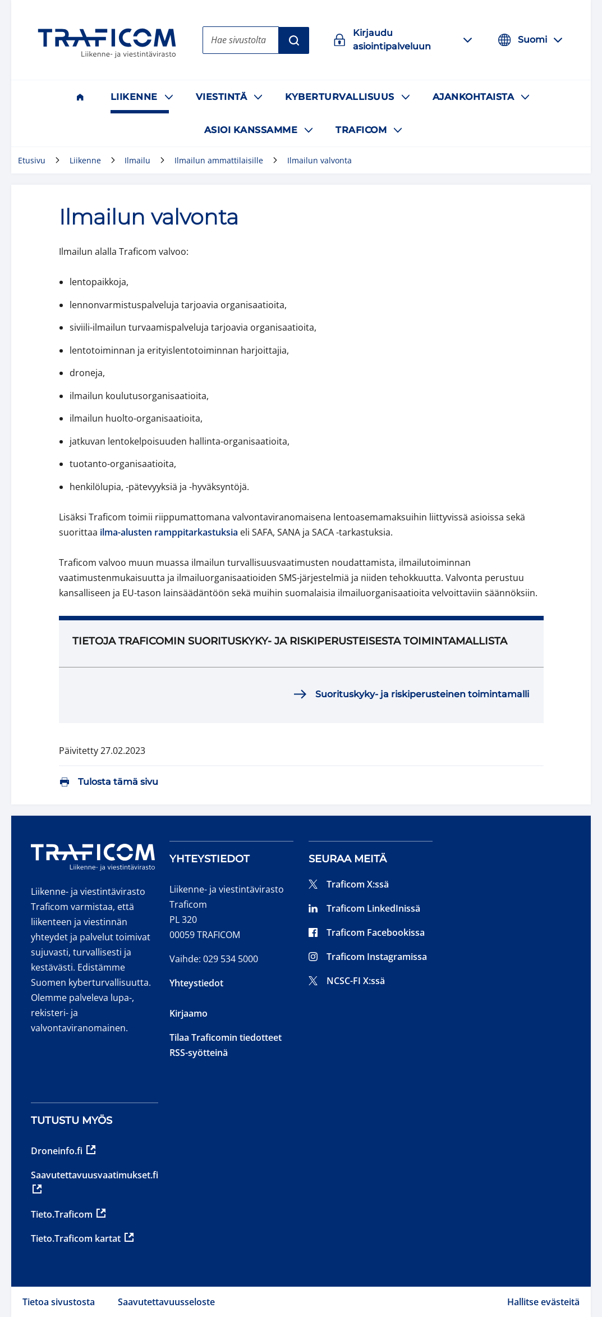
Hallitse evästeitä (543, 1302)
